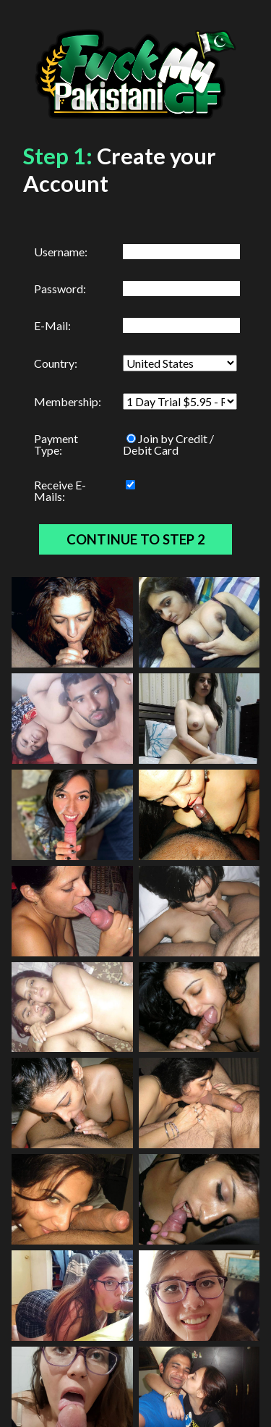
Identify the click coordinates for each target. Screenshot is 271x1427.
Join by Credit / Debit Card (168, 444)
